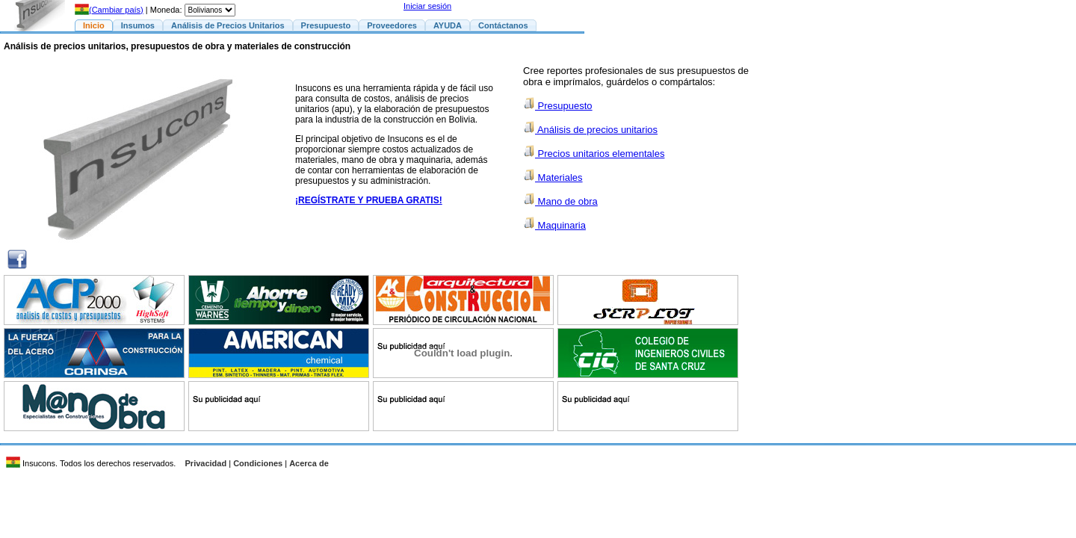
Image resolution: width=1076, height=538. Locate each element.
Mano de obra (560, 201)
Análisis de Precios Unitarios (228, 25)
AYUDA (447, 25)
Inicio (94, 25)
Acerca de (309, 463)
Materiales (553, 177)
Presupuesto (326, 25)
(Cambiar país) (109, 9)
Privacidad (206, 463)
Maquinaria (554, 225)
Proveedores (392, 25)
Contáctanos (503, 25)
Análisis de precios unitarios (590, 129)
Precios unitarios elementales (593, 153)
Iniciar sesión (427, 5)
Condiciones (257, 463)
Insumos (138, 25)
